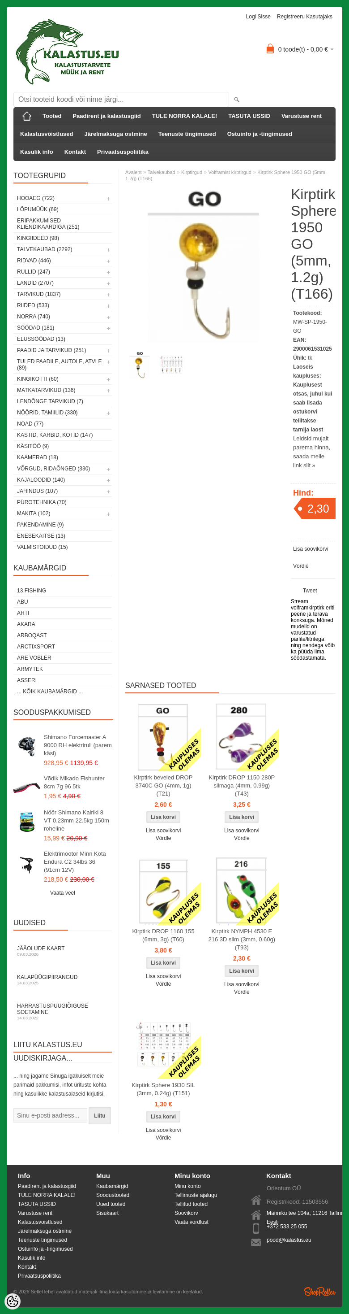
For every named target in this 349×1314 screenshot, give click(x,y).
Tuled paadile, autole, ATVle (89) (59, 364)
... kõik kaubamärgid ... (50, 691)
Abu (22, 602)
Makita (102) (33, 513)
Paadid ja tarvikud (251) (51, 350)
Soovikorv (186, 1213)
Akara (26, 624)
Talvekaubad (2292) (44, 249)
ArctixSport (36, 647)
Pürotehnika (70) (42, 502)
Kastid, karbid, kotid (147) (55, 435)
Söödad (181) (35, 328)
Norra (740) (33, 316)
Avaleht (133, 172)
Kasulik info (36, 151)
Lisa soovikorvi (310, 549)
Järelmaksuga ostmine (116, 134)
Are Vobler (34, 658)
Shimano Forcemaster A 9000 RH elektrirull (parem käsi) (78, 745)
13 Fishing (31, 590)
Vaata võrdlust (191, 1222)
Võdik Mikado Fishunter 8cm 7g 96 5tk (74, 782)
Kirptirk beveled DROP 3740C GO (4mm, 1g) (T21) (163, 785)
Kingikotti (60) (38, 379)
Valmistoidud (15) (42, 547)
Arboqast (32, 635)
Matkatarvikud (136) (46, 390)
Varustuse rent (301, 116)
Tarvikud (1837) (39, 294)
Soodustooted (112, 1195)
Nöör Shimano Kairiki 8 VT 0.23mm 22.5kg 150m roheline (76, 820)
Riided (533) (33, 305)
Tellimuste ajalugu (195, 1195)
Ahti (23, 613)
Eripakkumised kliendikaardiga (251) (48, 224)
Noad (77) (30, 424)
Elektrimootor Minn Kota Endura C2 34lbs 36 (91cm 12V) (75, 861)
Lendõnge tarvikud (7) (50, 401)
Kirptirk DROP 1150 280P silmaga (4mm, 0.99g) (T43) (242, 785)
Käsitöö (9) (33, 446)
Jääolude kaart (62, 951)
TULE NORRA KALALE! (184, 116)
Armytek (30, 669)
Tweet (310, 590)
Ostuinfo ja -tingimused (259, 134)
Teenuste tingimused (187, 134)
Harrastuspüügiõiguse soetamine (62, 1011)
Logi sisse (258, 16)
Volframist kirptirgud (229, 172)
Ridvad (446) (34, 260)
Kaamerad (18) (37, 457)
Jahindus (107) (37, 491)
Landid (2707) (35, 283)
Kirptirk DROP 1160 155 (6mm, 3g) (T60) (163, 935)
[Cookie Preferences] (12, 1301)
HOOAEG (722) (36, 198)
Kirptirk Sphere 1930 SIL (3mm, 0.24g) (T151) (163, 1089)
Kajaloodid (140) (41, 480)
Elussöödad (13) (41, 339)
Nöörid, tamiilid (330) (47, 412)
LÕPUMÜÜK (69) (38, 209)
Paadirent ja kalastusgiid (106, 116)
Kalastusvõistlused (46, 134)
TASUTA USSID (249, 116)
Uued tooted (110, 1204)
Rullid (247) (33, 272)
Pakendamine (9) (40, 525)
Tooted (52, 116)
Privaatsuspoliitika (123, 151)
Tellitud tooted (191, 1204)
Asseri (27, 680)
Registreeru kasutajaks (304, 16)
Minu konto (187, 1186)
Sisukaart (107, 1213)
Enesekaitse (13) (41, 536)
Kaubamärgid (112, 1186)
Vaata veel (62, 893)
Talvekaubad (161, 172)
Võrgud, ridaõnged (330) (53, 469)
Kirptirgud (191, 172)
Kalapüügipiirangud (62, 979)
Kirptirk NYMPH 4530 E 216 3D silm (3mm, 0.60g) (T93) (242, 939)
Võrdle (301, 566)
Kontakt (75, 151)
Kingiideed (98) (38, 238)
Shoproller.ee (320, 1291)
